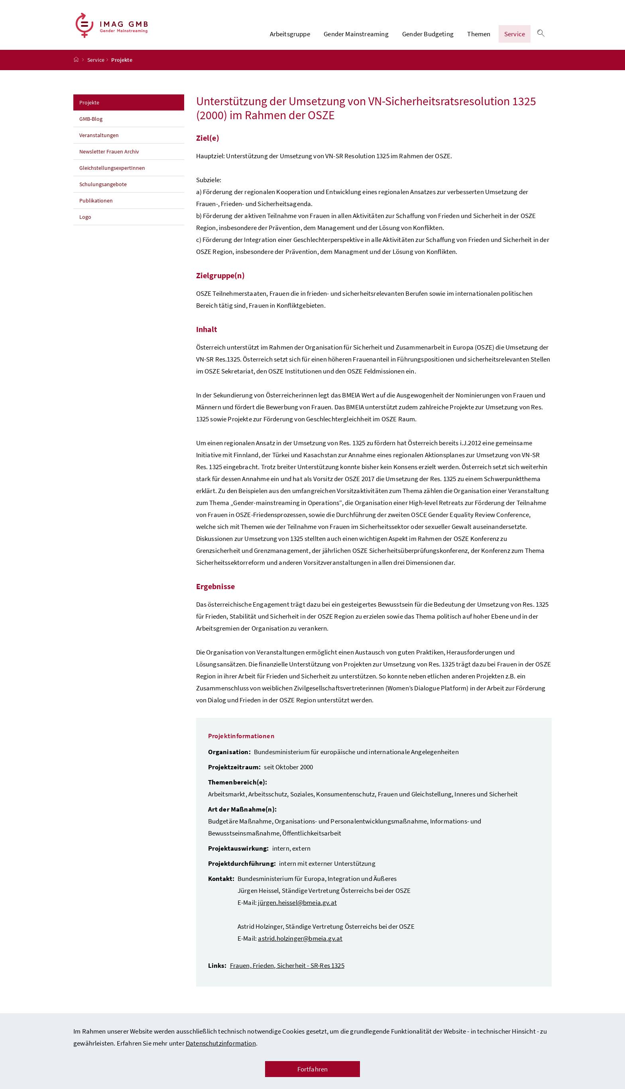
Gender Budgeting (428, 36)
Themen (478, 36)
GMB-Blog (90, 123)
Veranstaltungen (99, 139)
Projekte (106, 107)
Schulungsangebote (103, 189)
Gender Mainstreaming (356, 36)
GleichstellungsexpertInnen (112, 172)
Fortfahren (312, 1069)
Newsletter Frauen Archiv (109, 156)
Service (514, 36)
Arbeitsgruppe (290, 36)
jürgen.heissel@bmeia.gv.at (297, 907)
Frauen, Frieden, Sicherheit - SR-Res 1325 (287, 970)
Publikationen (96, 205)
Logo (85, 221)
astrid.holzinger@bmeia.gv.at (300, 943)
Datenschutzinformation (221, 1043)
